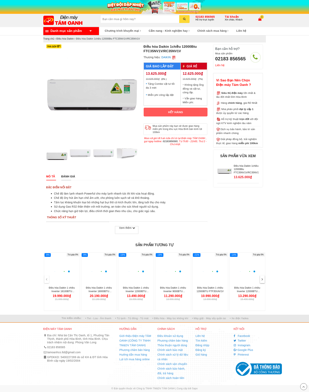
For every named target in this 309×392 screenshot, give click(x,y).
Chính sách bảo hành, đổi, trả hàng (171, 371)
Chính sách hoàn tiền (171, 378)
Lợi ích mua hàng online (134, 359)
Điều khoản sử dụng (170, 335)
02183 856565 (205, 16)
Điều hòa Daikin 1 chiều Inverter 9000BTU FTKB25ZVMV (173, 291)
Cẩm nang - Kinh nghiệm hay (169, 30)
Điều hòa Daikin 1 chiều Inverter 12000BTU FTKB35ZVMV (136, 291)
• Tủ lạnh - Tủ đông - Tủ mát (132, 318)
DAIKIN (166, 57)
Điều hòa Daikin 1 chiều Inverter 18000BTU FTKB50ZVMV (99, 291)
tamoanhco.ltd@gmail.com (64, 352)
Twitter (240, 340)
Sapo (195, 388)
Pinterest (241, 354)
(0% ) (164, 79)
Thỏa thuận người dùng (172, 345)
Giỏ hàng (201, 354)
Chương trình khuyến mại (123, 30)
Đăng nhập (202, 345)
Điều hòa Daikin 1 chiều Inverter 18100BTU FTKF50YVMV (62, 291)
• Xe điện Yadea (239, 318)
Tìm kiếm (201, 340)
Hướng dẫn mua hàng (133, 354)
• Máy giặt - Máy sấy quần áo (209, 318)
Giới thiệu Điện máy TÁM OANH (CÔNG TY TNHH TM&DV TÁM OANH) (135, 340)
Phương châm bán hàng (134, 349)
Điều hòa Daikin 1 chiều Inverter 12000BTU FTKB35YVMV (247, 291)
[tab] (50, 176)
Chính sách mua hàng (213, 30)
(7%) (200, 79)
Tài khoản (232, 16)
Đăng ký (201, 349)
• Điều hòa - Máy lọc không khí (170, 318)
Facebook (242, 335)
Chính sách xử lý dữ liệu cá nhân (173, 357)
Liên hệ (241, 30)
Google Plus (243, 349)
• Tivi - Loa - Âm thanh (98, 318)
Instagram (242, 345)
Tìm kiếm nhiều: (71, 318)
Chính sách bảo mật (170, 349)
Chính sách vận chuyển (172, 364)
